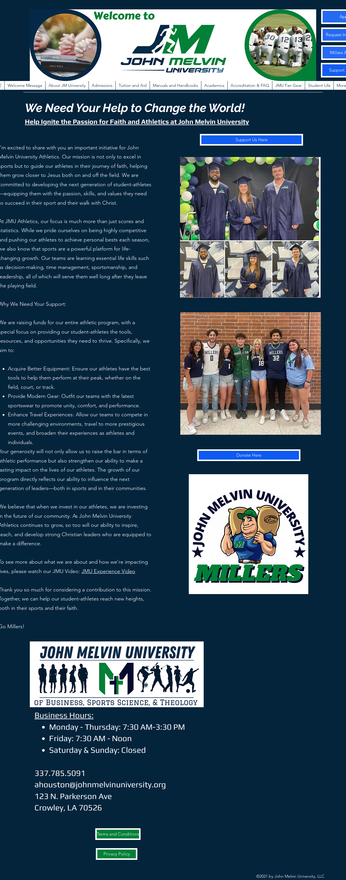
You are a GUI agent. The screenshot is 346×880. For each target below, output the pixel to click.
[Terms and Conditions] (118, 834)
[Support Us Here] (251, 140)
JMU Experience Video (108, 571)
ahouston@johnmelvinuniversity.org (100, 784)
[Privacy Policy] (116, 854)
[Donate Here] (248, 455)
